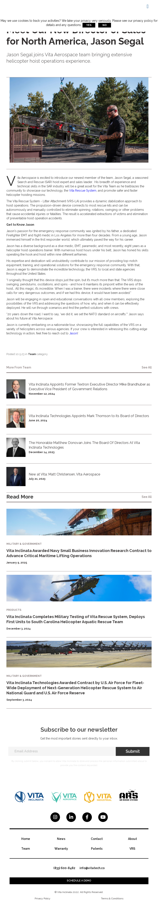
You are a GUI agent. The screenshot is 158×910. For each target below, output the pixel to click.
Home (25, 839)
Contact (97, 839)
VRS (132, 848)
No (104, 25)
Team (32, 354)
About (132, 839)
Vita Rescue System (82, 190)
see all (147, 367)
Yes (88, 25)
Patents (96, 848)
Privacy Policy (42, 898)
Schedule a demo (79, 880)
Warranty (61, 848)
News (61, 839)
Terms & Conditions (112, 898)
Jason (73, 333)
